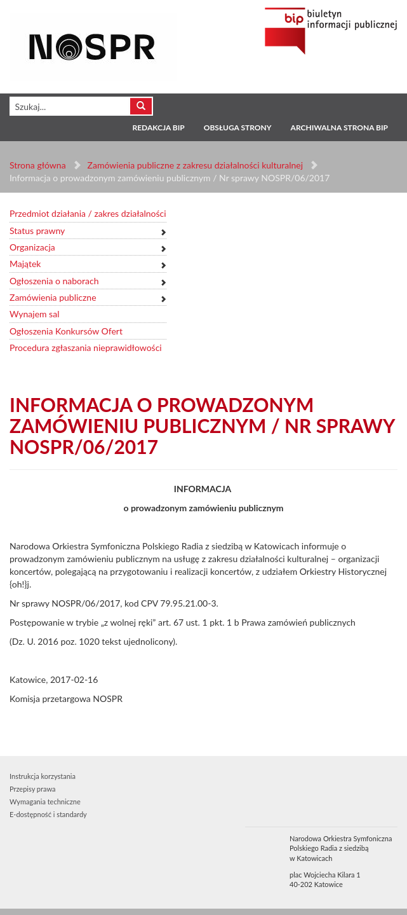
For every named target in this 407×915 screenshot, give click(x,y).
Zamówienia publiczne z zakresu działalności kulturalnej (195, 165)
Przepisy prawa (32, 789)
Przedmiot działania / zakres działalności (88, 213)
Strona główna (38, 165)
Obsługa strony (238, 127)
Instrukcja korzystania (43, 776)
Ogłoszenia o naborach (54, 281)
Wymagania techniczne (45, 801)
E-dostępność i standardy (48, 814)
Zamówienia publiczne (53, 297)
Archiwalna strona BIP (339, 127)
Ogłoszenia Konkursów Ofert (66, 331)
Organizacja (32, 247)
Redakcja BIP (158, 127)
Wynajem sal (34, 314)
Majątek (25, 263)
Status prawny (37, 230)
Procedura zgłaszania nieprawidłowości (86, 347)
